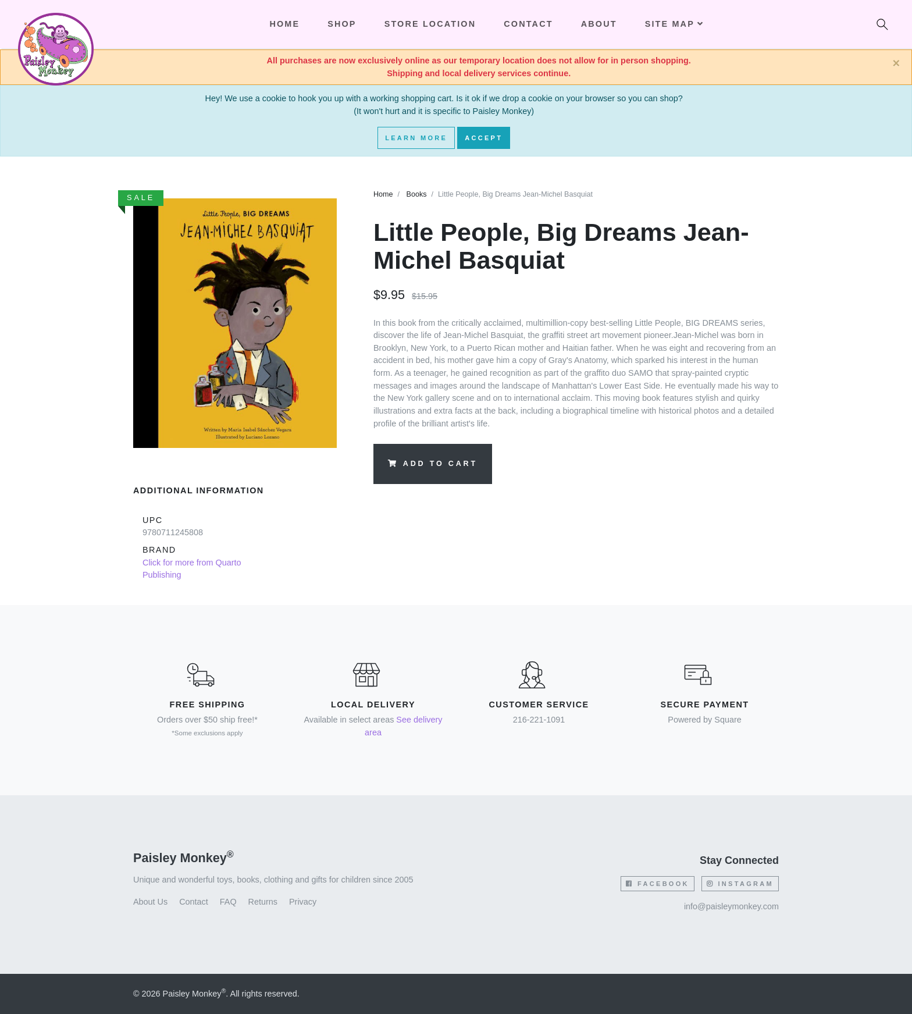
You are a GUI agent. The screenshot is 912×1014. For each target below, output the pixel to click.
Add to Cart (433, 464)
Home (383, 194)
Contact (528, 24)
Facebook (657, 883)
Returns (262, 901)
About (599, 24)
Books (417, 194)
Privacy (302, 901)
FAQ (228, 901)
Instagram (740, 883)
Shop (341, 24)
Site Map (674, 24)
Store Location (430, 24)
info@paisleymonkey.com (731, 906)
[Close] (896, 63)
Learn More (416, 137)
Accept (484, 137)
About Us (150, 901)
